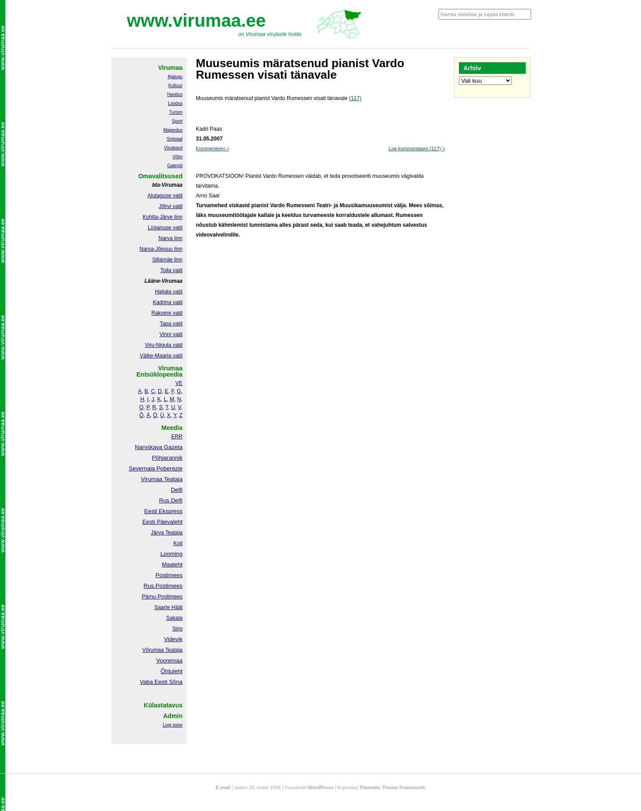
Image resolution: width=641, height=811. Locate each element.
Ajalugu (175, 76)
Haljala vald (169, 292)
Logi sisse (173, 725)
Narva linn (170, 238)
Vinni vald (171, 334)
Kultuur (175, 85)
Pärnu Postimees (162, 597)
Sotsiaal (174, 139)
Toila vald (171, 270)
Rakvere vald (167, 313)
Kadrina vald (168, 302)
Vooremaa (169, 660)
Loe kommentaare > (417, 148)
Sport (177, 121)
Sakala (174, 618)
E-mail (222, 787)
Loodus (175, 103)
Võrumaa (153, 650)
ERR (177, 437)
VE (179, 383)
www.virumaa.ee (196, 20)
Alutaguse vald (165, 196)
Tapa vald (171, 324)
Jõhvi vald (171, 206)
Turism (176, 112)
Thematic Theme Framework (392, 787)
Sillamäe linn (167, 260)
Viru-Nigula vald (164, 345)
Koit (178, 543)
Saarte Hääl (168, 607)
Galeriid (175, 165)
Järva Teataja (167, 533)
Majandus (173, 130)
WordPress (320, 787)
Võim (177, 156)
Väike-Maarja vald (161, 356)
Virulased (173, 147)
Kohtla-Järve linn (163, 217)
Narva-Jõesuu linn (161, 249)
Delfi (177, 489)
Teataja (173, 650)
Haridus (175, 94)
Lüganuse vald (165, 228)
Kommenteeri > (212, 148)
